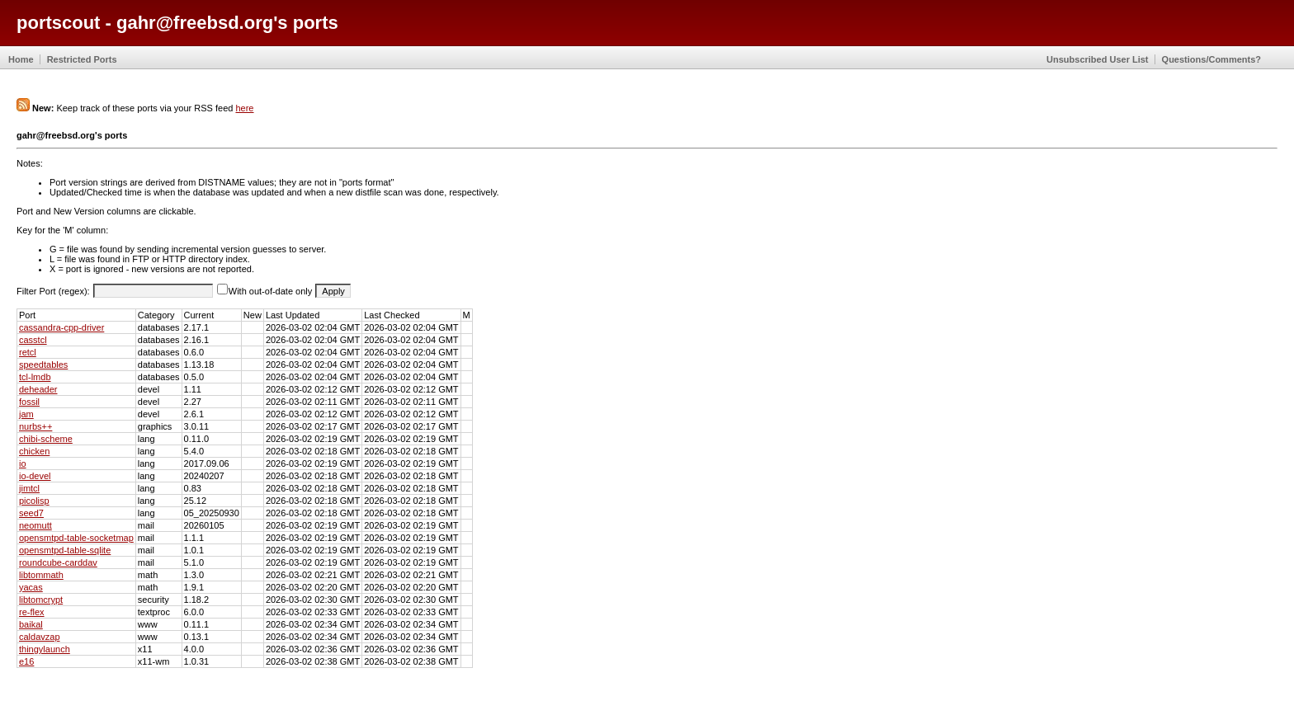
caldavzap (39, 637)
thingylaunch (44, 649)
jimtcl (29, 488)
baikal (31, 624)
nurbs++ (35, 426)
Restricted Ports (82, 59)
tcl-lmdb (35, 377)
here (244, 108)
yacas (31, 587)
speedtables (43, 364)
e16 (26, 661)
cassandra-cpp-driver (61, 327)
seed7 (31, 513)
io (22, 463)
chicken (34, 451)
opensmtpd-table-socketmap (76, 538)
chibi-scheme (46, 439)
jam (26, 414)
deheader (38, 389)
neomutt (35, 525)
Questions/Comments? (1211, 59)
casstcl (33, 340)
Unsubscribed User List (1097, 59)
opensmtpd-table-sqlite (65, 550)
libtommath (41, 575)
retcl (27, 352)
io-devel (35, 476)
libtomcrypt (41, 600)
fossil (29, 402)
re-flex (32, 612)
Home (21, 59)
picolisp (34, 501)
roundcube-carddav (58, 562)
